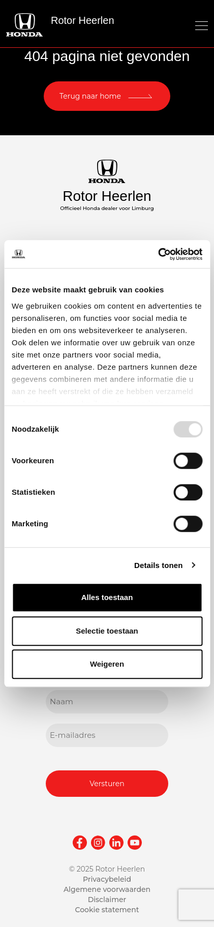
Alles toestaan (107, 597)
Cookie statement (107, 909)
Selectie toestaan (107, 630)
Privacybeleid (107, 879)
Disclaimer (107, 899)
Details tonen (158, 565)
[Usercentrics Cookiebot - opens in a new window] (157, 254)
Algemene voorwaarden (107, 889)
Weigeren (107, 664)
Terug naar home (90, 96)
